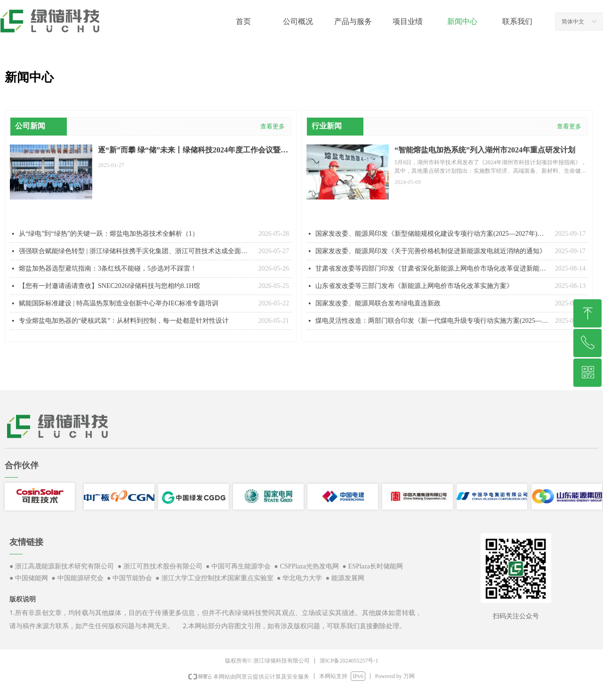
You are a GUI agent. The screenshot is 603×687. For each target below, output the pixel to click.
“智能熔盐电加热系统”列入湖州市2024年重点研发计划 (484, 150)
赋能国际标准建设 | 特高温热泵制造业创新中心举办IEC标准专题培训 (118, 303)
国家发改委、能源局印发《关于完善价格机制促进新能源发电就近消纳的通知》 (430, 251)
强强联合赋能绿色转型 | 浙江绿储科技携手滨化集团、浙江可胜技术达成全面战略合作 (136, 251)
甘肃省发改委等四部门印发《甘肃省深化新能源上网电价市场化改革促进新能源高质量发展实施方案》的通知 (432, 268)
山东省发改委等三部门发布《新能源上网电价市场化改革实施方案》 (414, 285)
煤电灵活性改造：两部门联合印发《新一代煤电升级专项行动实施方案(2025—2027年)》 (432, 320)
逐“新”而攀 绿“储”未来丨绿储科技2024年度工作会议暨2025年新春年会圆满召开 (189, 151)
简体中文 (573, 21)
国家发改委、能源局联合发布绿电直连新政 (378, 303)
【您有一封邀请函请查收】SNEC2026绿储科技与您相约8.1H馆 (109, 285)
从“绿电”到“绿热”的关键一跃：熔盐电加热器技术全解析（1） (109, 233)
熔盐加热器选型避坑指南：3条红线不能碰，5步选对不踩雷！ (108, 268)
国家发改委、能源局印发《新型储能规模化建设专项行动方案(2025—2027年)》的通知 (432, 233)
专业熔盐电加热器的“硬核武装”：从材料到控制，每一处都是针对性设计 (124, 320)
